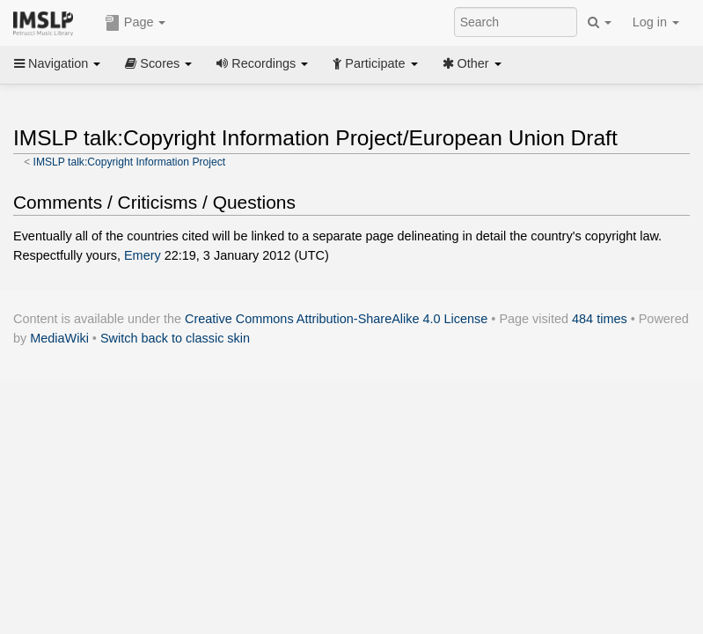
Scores (158, 63)
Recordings (262, 63)
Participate (375, 63)
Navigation (57, 63)
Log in (656, 22)
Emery (142, 255)
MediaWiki (59, 338)
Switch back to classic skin (175, 338)
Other (472, 63)
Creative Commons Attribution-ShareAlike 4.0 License (336, 319)
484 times (599, 319)
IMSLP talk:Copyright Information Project (129, 162)
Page (135, 23)
